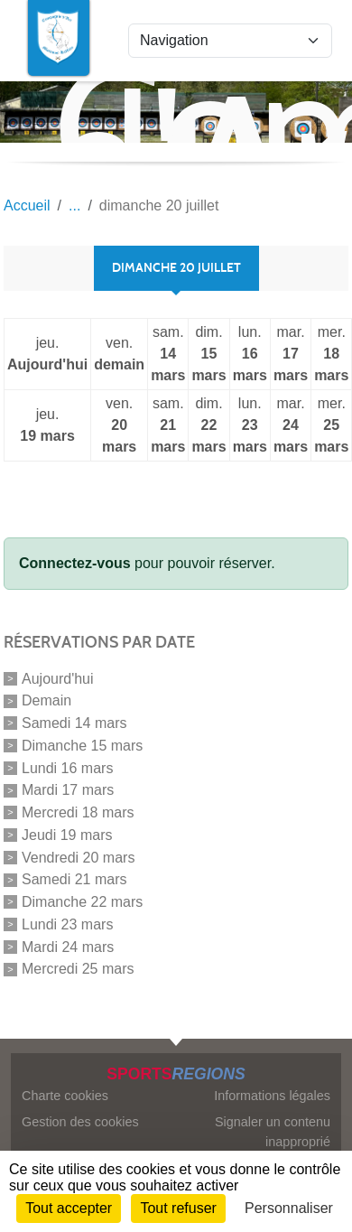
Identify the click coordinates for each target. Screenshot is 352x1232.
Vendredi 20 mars (78, 856)
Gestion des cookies (80, 1122)
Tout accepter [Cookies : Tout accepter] (68, 1208)
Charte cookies (65, 1095)
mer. (331, 355)
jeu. (47, 355)
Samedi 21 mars (74, 879)
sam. (168, 355)
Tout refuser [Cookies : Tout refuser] (178, 1208)
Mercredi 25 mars (78, 968)
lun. (250, 355)
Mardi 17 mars (68, 790)
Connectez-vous (75, 563)
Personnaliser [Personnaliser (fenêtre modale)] (289, 1208)
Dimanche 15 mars (82, 745)
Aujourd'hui (58, 678)
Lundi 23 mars (67, 924)
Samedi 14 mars (74, 723)
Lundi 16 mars (67, 767)
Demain (46, 700)
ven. (119, 355)
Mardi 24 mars (68, 946)
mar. (290, 355)
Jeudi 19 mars (67, 835)
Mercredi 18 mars (78, 812)
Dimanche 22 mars (82, 902)
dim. (208, 355)
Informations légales (272, 1095)
